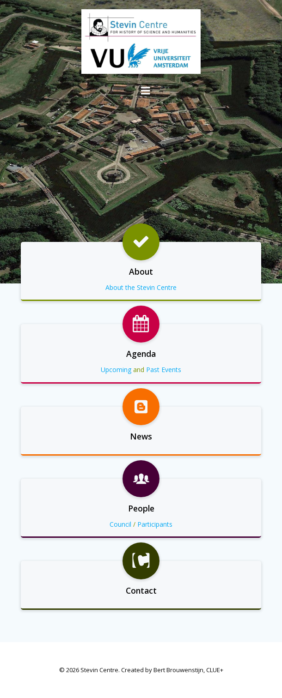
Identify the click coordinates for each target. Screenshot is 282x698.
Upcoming (116, 369)
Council (120, 524)
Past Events (163, 369)
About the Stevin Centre (141, 287)
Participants (154, 524)
